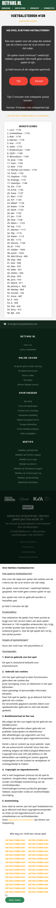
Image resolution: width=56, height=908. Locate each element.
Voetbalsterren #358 (38, 844)
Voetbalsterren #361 (15, 840)
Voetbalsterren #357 (15, 847)
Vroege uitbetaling (28, 424)
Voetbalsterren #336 (38, 884)
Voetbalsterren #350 (38, 858)
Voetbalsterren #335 (15, 888)
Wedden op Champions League (28, 468)
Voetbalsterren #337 (15, 884)
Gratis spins (20, 8)
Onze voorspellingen (28, 406)
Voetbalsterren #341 (15, 877)
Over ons (28, 345)
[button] (14, 900)
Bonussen (6, 8)
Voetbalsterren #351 (15, 858)
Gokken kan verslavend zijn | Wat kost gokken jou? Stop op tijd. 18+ (28, 517)
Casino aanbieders (28, 349)
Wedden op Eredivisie (28, 450)
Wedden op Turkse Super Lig (28, 473)
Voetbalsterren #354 (38, 851)
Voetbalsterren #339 (15, 881)
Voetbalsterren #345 (15, 870)
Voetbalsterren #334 (38, 888)
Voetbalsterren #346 (38, 866)
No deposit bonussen (28, 370)
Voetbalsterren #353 (15, 855)
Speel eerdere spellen (28, 21)
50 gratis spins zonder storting (28, 366)
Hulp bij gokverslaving (28, 557)
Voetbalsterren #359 (15, 844)
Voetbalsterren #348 (38, 862)
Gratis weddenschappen (28, 429)
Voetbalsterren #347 (15, 866)
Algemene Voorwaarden (21, 819)
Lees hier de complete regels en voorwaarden (28, 115)
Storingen (28, 380)
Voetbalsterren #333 (15, 892)
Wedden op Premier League (28, 454)
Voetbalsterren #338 (38, 881)
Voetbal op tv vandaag (28, 410)
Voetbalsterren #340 (38, 877)
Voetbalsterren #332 (38, 892)
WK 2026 (28, 401)
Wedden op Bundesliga (28, 477)
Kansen (39, 81)
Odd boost (34, 8)
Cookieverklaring (28, 552)
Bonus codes (28, 375)
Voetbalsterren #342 (38, 873)
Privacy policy (28, 547)
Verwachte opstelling (28, 415)
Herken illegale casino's (28, 384)
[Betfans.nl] (12, 3)
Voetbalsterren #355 (15, 851)
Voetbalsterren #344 (38, 870)
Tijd (18, 81)
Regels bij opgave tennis (28, 419)
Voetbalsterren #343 (15, 873)
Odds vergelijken (28, 433)
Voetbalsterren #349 (15, 862)
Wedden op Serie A (28, 464)
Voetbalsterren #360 (38, 840)
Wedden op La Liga (28, 459)
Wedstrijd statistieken (28, 482)
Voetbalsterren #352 (38, 855)
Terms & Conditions (28, 542)
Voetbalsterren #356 (38, 847)
